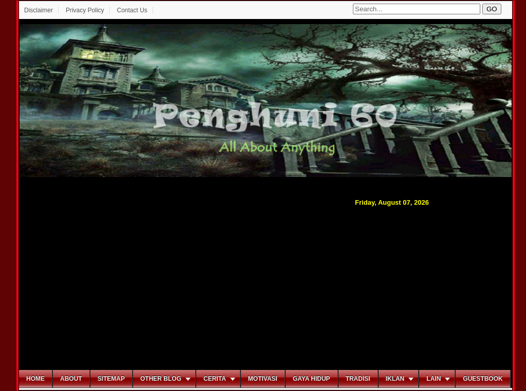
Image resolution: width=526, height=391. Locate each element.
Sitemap (111, 378)
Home (35, 378)
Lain (433, 378)
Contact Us (132, 10)
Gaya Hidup (311, 378)
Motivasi (262, 378)
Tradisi (358, 378)
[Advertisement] (265, 287)
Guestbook (482, 378)
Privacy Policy (85, 10)
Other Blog (160, 378)
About (71, 378)
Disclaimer (38, 10)
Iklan (395, 378)
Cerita (214, 378)
